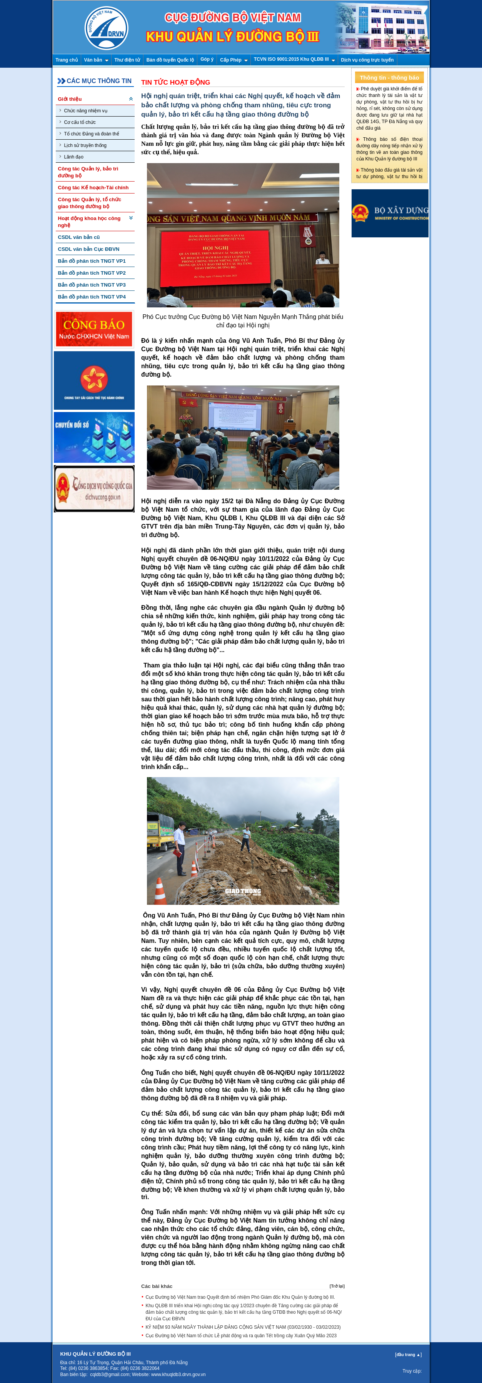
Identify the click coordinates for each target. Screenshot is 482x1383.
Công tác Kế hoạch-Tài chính (93, 187)
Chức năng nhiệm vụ (83, 110)
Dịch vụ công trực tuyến (367, 60)
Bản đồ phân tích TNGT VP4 (92, 297)
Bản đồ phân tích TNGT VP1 (92, 261)
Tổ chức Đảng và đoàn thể (89, 134)
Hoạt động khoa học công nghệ (89, 221)
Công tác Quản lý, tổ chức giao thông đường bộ (90, 203)
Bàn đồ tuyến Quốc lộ (170, 60)
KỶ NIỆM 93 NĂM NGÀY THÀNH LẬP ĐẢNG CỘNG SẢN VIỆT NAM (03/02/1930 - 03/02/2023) (242, 1327)
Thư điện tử (127, 60)
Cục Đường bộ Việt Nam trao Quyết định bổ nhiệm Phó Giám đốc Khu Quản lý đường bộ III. (240, 1297)
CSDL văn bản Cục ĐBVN (89, 249)
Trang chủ (67, 60)
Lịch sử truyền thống (83, 145)
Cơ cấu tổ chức (78, 122)
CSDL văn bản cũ (79, 237)
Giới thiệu (70, 99)
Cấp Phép (234, 60)
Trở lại (337, 1286)
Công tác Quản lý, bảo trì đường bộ (88, 172)
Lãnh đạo (71, 157)
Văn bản (96, 60)
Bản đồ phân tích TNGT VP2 (92, 273)
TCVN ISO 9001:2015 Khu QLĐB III (294, 59)
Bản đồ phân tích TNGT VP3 (92, 285)
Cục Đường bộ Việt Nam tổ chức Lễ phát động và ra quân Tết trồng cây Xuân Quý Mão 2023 (241, 1335)
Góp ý (206, 59)
